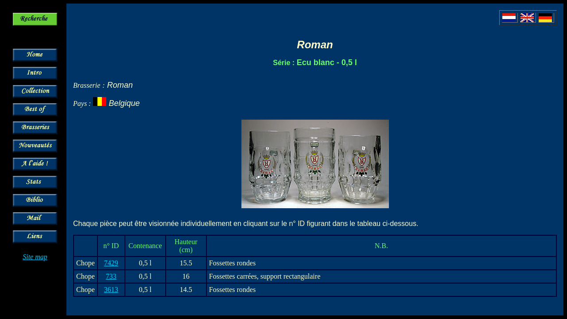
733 (111, 276)
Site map (35, 257)
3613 (111, 289)
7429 (111, 263)
